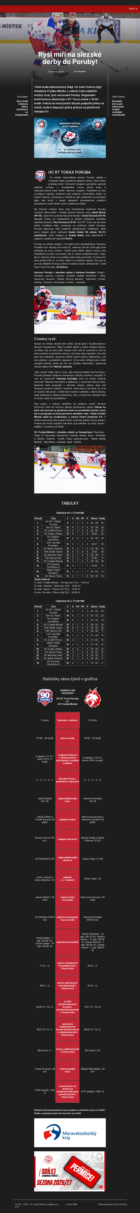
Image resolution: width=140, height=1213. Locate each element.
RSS (75, 1204)
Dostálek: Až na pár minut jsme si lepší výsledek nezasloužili (118, 108)
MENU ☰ (133, 9)
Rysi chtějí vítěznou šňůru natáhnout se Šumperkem (21, 108)
